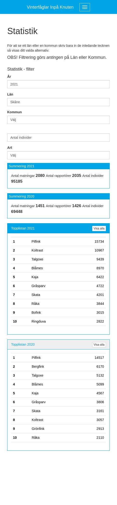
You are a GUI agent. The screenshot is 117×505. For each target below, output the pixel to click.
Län (10, 94)
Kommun (14, 112)
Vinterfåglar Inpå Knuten (50, 7)
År (9, 76)
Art (9, 148)
